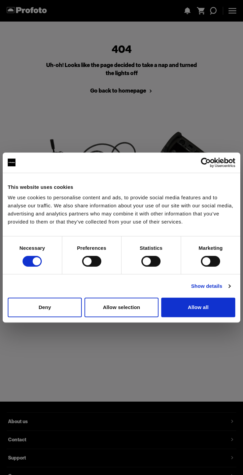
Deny (45, 307)
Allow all (198, 307)
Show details (206, 286)
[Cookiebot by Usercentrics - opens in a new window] (205, 163)
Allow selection (121, 307)
